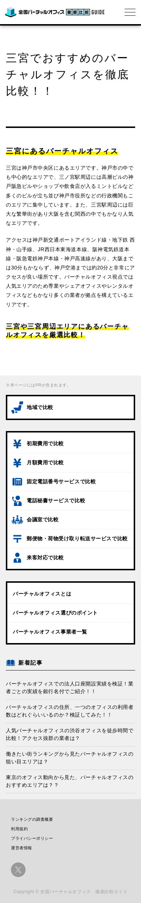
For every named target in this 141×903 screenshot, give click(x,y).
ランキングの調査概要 (32, 819)
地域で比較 (40, 407)
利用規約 (19, 829)
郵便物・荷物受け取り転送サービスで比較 (77, 538)
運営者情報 (21, 848)
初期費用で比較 (45, 443)
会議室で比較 (42, 519)
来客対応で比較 (45, 557)
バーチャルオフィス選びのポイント (55, 613)
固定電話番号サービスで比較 (61, 481)
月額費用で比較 (45, 462)
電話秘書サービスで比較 (56, 500)
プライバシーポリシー (32, 838)
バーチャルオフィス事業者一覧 (50, 632)
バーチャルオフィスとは (42, 594)
